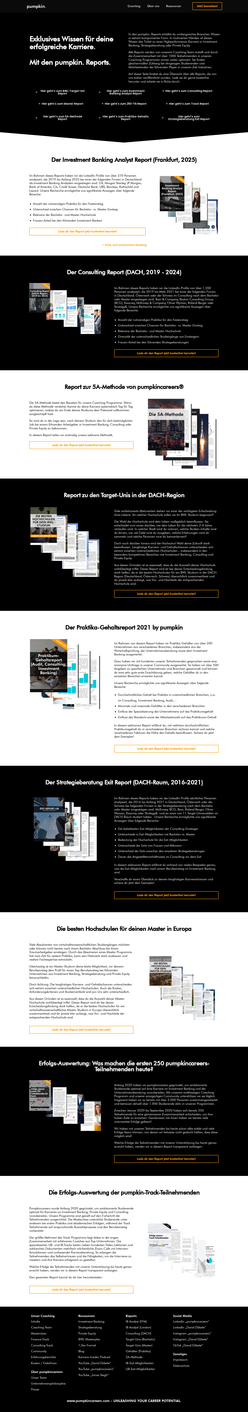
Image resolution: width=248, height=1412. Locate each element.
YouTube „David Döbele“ (94, 1363)
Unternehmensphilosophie (48, 1383)
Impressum (180, 1359)
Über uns (153, 6)
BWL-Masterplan (89, 1339)
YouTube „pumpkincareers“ (96, 1369)
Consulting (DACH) (138, 1333)
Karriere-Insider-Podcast (94, 1357)
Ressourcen (173, 6)
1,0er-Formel (87, 1345)
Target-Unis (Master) (139, 1345)
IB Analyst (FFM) (136, 1321)
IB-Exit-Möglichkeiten (140, 1363)
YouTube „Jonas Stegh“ (93, 1375)
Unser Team (39, 1377)
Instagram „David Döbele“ (190, 1339)
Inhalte (35, 1321)
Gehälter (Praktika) (138, 1351)
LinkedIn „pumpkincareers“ (191, 1321)
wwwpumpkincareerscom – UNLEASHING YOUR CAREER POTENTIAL (124, 1401)
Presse (35, 1389)
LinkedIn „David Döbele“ (189, 1327)
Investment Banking (91, 1321)
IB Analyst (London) (138, 1327)
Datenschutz (181, 1365)
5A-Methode (134, 1357)
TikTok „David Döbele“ (188, 1345)
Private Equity (87, 1333)
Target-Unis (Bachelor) (140, 1339)
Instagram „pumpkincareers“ (192, 1333)
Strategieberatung (90, 1327)
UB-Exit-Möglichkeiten (140, 1369)
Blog (81, 1351)
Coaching (134, 6)
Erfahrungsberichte (43, 1357)
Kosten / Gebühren (44, 1363)
